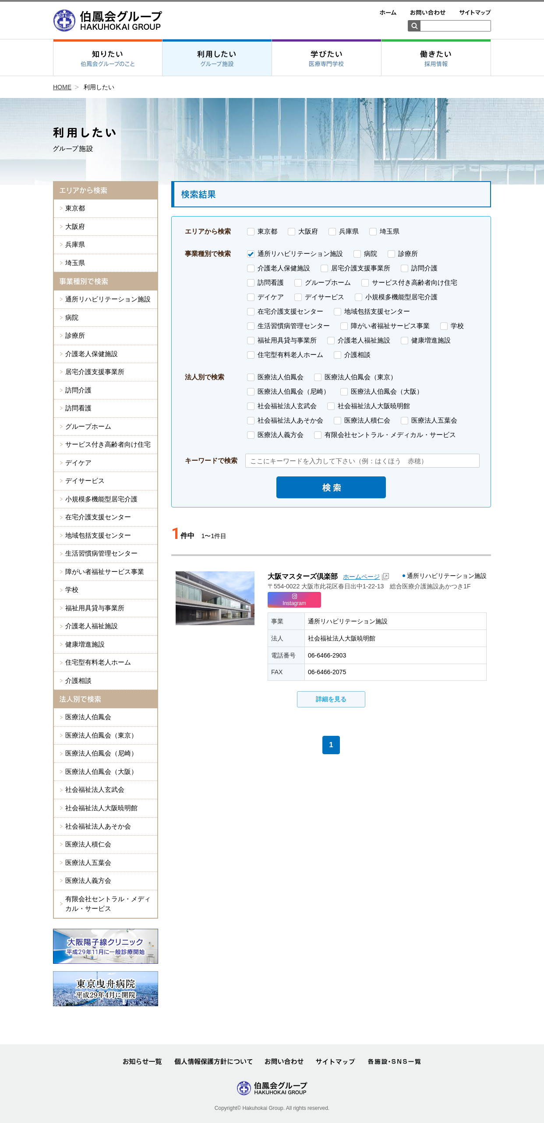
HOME (62, 87)
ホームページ (361, 576)
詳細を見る (331, 699)
